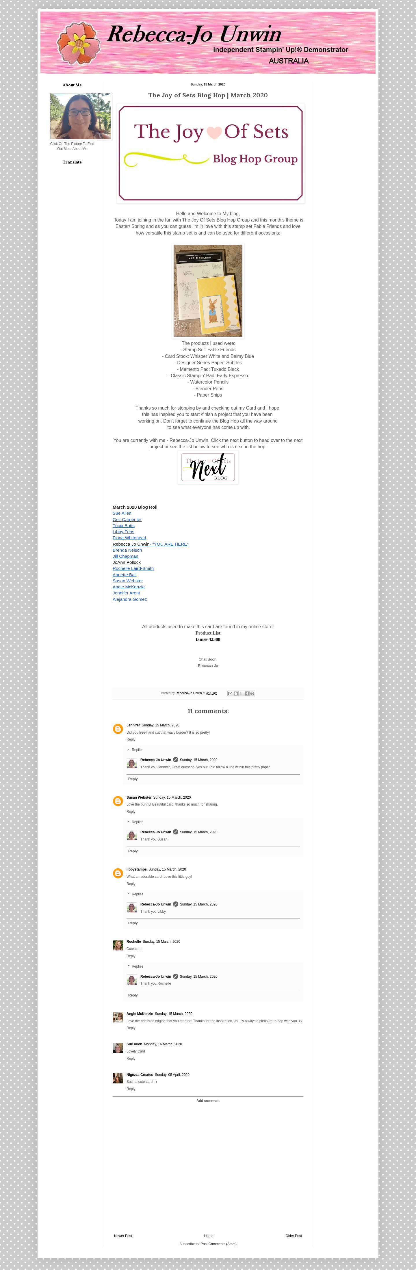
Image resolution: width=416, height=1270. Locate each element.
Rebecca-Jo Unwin (155, 760)
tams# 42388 (208, 639)
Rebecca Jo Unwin (131, 544)
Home (208, 1236)
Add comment (208, 1101)
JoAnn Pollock (127, 562)
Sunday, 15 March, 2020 (160, 725)
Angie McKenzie (140, 1014)
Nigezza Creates (140, 1075)
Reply (131, 739)
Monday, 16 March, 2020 (163, 1044)
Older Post (293, 1236)
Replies (137, 750)
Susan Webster (139, 797)
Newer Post (123, 1236)
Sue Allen (134, 1044)
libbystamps (137, 869)
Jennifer (133, 725)
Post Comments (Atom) (218, 1244)
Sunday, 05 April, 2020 (172, 1075)
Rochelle (134, 942)
